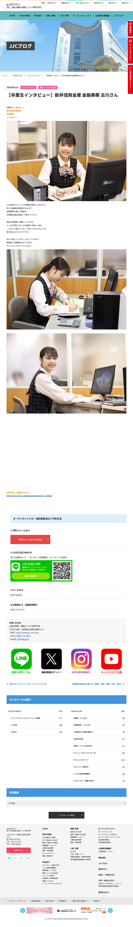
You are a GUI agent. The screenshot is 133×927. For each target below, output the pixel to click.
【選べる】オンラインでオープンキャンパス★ (28, 685)
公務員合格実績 (75, 842)
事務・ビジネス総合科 (48, 88)
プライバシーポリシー (17, 904)
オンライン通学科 (99, 769)
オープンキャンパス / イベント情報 (37, 719)
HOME (13, 16)
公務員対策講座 (102, 16)
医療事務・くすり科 (99, 726)
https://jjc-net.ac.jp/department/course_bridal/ (29, 497)
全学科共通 (99, 741)
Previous (22, 913)
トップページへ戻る (66, 818)
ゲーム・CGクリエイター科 (99, 755)
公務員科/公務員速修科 (99, 733)
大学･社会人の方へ (82, 3)
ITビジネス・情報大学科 (99, 783)
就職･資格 (51, 16)
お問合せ (97, 904)
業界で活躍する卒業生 (78, 837)
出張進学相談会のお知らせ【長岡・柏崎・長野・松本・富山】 (97, 685)
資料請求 (63, 904)
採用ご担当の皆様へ (80, 904)
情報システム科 (99, 719)
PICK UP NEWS (35, 712)
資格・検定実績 (75, 845)
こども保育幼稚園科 (99, 776)
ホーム (5, 77)
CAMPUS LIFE (17, 77)
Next (110, 913)
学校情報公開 (36, 904)
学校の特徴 (25, 16)
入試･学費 (64, 16)
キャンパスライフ (33, 77)
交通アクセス (18, 853)
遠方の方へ (113, 3)
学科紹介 (38, 16)
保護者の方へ (66, 3)
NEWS (37, 733)
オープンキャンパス (82, 16)
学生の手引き (50, 904)
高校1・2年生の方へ (48, 3)
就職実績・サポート (77, 840)
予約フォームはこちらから (32, 540)
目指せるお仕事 (75, 835)
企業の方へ (126, 3)
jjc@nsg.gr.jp (16, 596)
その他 (37, 726)
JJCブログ (118, 16)
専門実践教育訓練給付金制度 (80, 862)
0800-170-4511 (17, 611)
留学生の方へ (99, 3)
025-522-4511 (16, 844)
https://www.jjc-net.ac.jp (27, 634)
